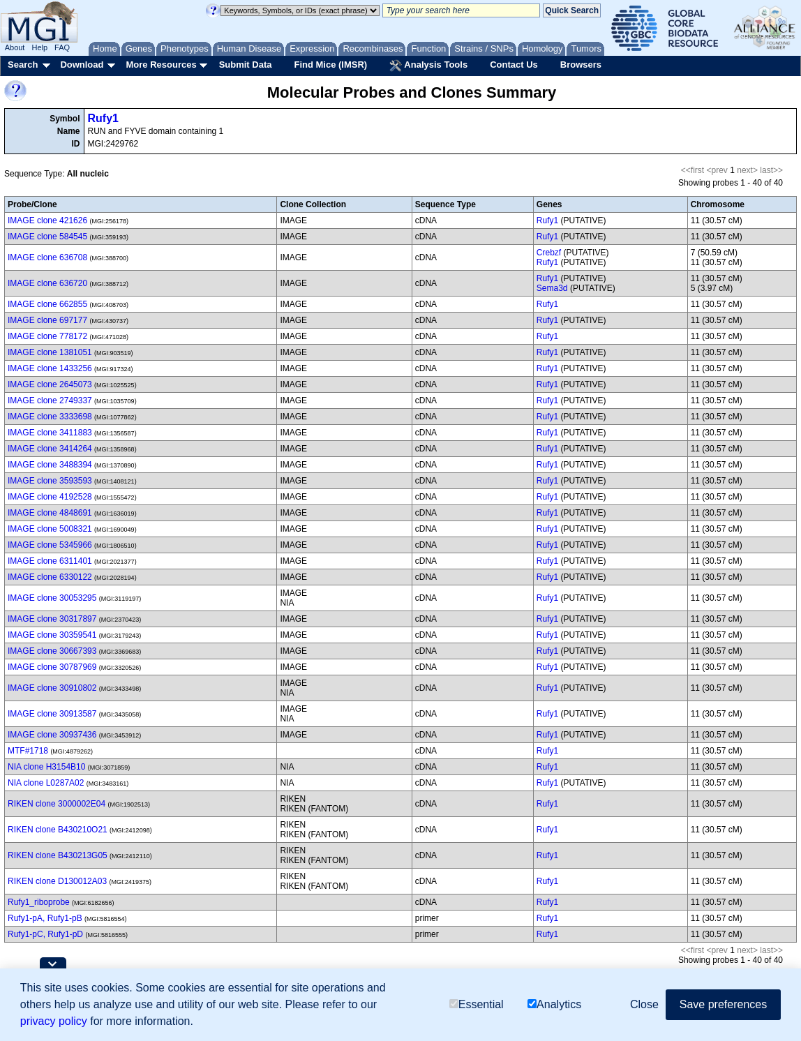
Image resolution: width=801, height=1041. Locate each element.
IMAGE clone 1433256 (50, 368)
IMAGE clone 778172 (47, 336)
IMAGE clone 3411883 (50, 432)
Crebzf (549, 252)
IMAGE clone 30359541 (52, 635)
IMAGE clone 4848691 (50, 513)
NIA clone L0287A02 (46, 783)
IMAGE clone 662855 (47, 304)
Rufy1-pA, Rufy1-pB (45, 918)
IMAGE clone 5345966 (50, 545)
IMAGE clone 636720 (47, 283)
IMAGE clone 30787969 (52, 667)
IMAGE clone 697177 (47, 320)
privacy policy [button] (53, 1021)
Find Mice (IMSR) (330, 64)
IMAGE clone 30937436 (52, 735)
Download (81, 64)
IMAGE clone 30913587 (52, 714)
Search (23, 64)
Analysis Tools (428, 65)
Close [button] (644, 1004)
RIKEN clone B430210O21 (57, 829)
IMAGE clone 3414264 (50, 449)
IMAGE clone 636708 (47, 257)
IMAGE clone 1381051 (50, 352)
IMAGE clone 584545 (47, 236)
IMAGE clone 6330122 (50, 577)
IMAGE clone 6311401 (50, 561)
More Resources (161, 64)
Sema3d (552, 288)
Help (39, 47)
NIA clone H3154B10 (46, 767)
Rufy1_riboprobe (39, 902)
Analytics (554, 1004)
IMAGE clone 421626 (47, 220)
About (15, 47)
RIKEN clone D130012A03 (57, 881)
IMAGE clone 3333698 (50, 416)
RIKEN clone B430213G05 (57, 855)
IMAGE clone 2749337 (50, 400)
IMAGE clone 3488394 (50, 465)
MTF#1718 (28, 751)
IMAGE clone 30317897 (52, 619)
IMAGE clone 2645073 (50, 384)
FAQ (62, 47)
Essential (476, 1004)
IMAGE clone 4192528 (50, 497)
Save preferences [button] (723, 1004)
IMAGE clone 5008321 (50, 529)
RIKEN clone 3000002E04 (56, 804)
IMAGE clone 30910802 (52, 688)
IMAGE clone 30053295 (52, 598)
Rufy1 (103, 118)
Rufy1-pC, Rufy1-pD (45, 934)
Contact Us (514, 64)
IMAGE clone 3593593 (50, 481)
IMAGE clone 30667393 (52, 651)
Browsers (580, 64)
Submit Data (245, 64)
